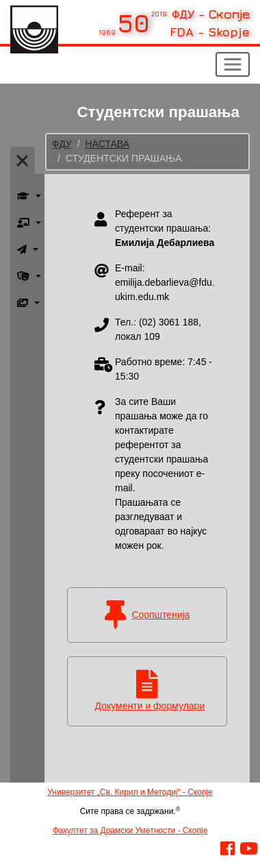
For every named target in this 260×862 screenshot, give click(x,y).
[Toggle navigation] (233, 64)
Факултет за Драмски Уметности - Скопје (130, 830)
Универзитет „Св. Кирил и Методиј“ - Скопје (129, 792)
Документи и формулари (150, 705)
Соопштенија (160, 614)
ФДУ (62, 143)
